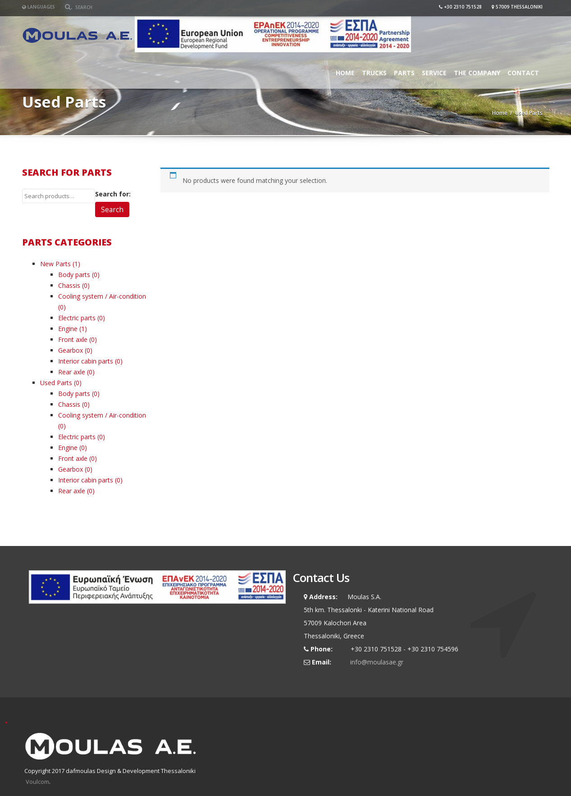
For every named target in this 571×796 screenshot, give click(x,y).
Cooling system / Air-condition (102, 296)
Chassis (69, 285)
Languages (38, 7)
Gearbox (70, 350)
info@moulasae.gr (376, 662)
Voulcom (37, 782)
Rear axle (71, 372)
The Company (477, 72)
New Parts (55, 263)
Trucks (374, 72)
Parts (404, 72)
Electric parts (77, 318)
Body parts (74, 274)
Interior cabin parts (85, 361)
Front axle (72, 339)
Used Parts (56, 382)
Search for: (113, 194)
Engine (68, 328)
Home (345, 72)
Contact (523, 72)
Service (434, 72)
